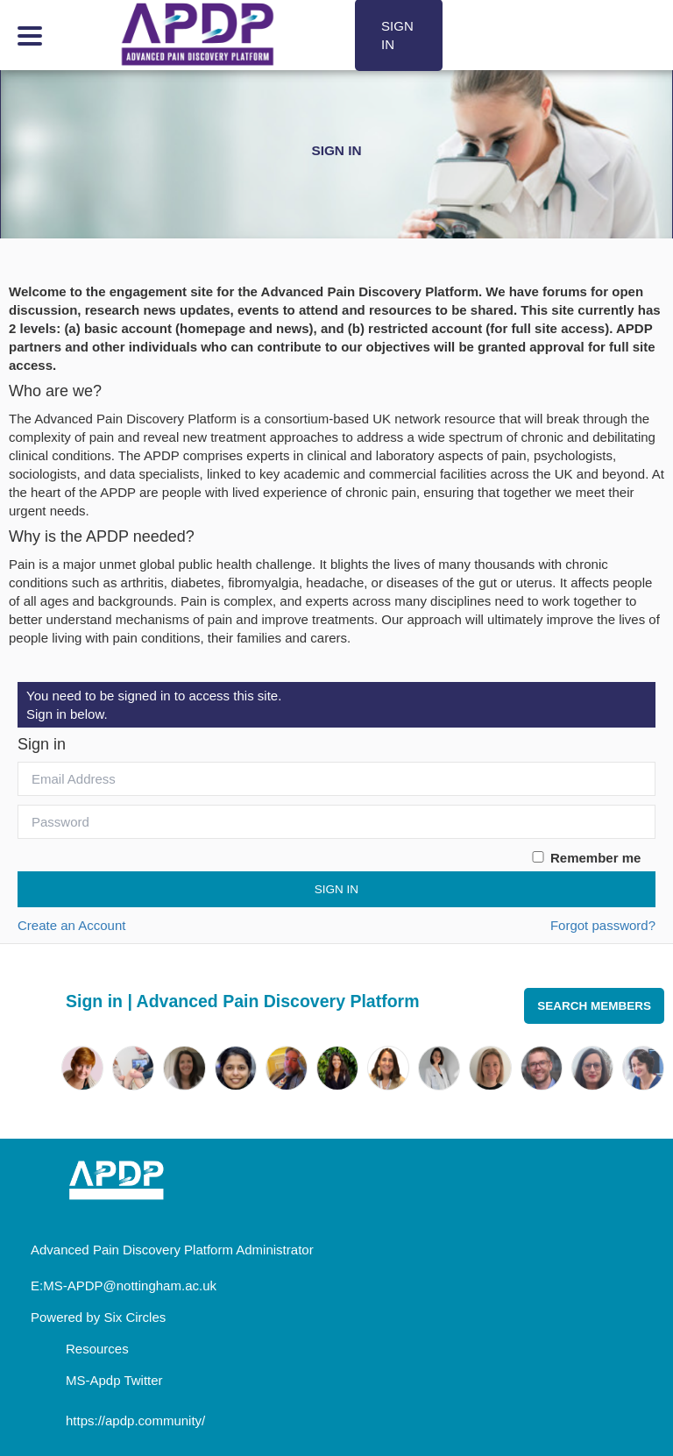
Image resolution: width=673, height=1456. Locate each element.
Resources (97, 1348)
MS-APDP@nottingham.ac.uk (129, 1285)
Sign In (336, 889)
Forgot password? (602, 925)
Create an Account (71, 925)
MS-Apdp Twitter (114, 1380)
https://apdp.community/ (135, 1420)
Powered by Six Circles (98, 1317)
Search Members (594, 1005)
